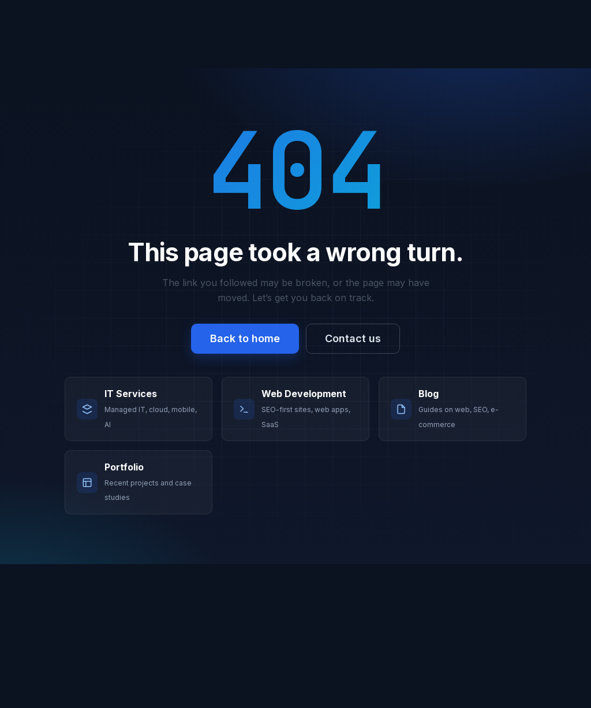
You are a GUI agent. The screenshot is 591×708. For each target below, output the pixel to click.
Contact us (353, 338)
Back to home (245, 338)
